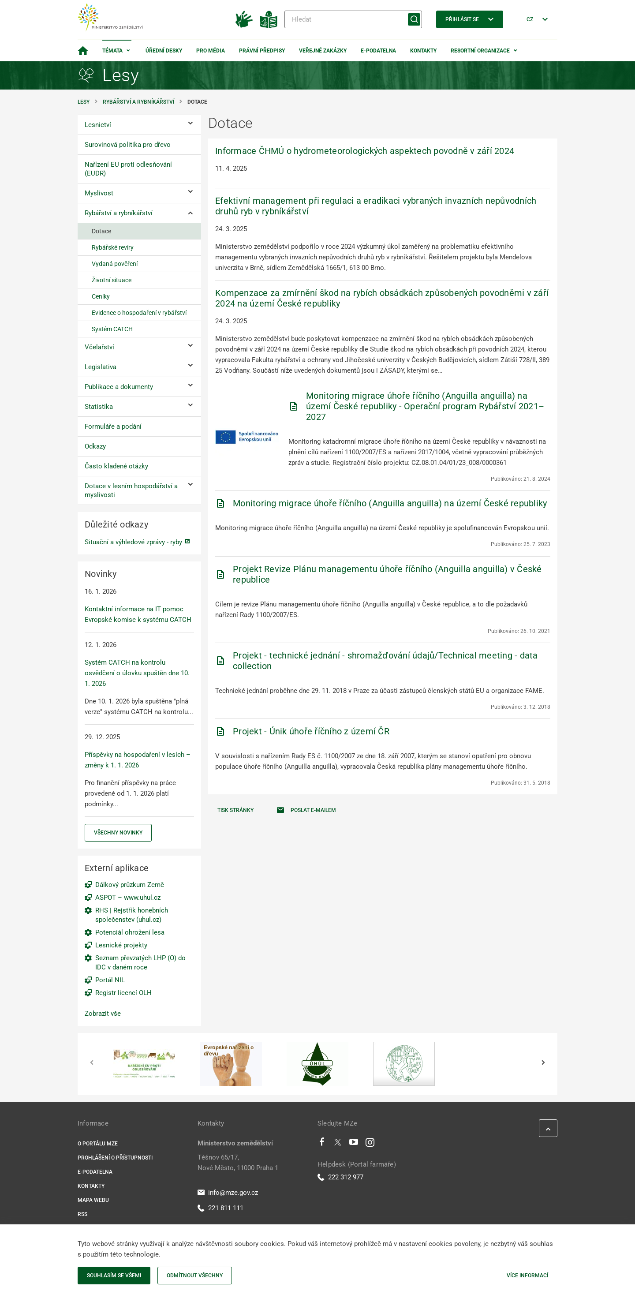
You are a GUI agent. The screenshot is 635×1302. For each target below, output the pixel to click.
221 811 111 (220, 1208)
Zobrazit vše (103, 1014)
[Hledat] (353, 19)
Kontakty (423, 51)
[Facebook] (322, 1144)
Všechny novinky (118, 833)
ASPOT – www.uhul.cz (128, 898)
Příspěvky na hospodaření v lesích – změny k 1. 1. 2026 (137, 760)
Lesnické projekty (121, 945)
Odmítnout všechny (195, 1275)
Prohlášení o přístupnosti (115, 1158)
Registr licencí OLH (123, 993)
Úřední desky (164, 51)
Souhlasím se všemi (114, 1275)
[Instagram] (370, 1144)
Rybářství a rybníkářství (138, 102)
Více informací (527, 1275)
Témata (112, 51)
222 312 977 (340, 1177)
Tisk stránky (235, 810)
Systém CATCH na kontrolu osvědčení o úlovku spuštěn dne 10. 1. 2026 (137, 673)
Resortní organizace (480, 51)
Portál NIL (110, 980)
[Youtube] (354, 1144)
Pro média (210, 51)
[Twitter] (337, 1144)
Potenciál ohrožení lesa (129, 932)
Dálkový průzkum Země (129, 885)
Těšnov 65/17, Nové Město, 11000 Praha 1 (238, 1162)
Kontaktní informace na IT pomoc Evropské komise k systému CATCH (138, 614)
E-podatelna (378, 51)
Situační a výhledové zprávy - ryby (133, 542)
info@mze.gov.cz (228, 1193)
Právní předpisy (262, 51)
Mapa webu (93, 1200)
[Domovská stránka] (83, 50)
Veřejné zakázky (323, 51)
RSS (82, 1214)
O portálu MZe (98, 1144)
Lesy (84, 102)
